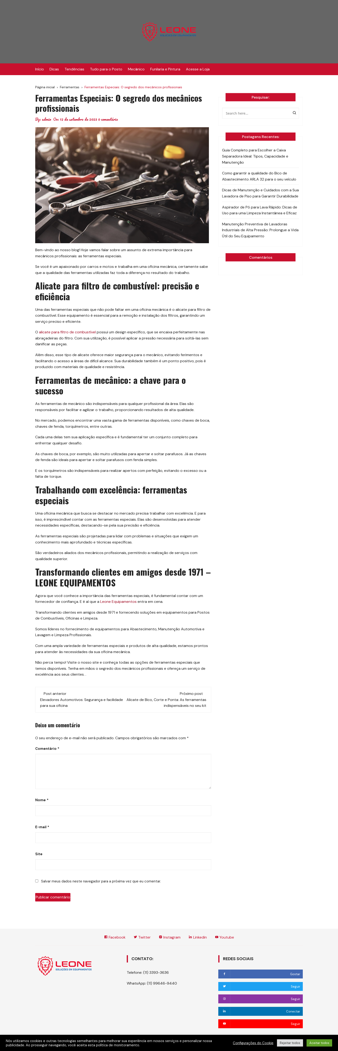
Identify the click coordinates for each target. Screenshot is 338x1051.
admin (46, 119)
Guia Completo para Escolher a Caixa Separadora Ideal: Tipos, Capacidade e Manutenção (255, 156)
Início (39, 69)
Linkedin (197, 937)
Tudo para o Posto (106, 69)
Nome (42, 800)
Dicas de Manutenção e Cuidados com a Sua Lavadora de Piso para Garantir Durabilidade (260, 193)
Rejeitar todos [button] (290, 1043)
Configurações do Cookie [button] (253, 1043)
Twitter (142, 937)
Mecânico (136, 69)
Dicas (54, 69)
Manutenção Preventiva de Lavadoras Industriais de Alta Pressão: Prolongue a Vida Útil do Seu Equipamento (260, 230)
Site (38, 854)
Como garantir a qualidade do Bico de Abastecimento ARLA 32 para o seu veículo (259, 176)
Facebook (115, 937)
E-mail (42, 827)
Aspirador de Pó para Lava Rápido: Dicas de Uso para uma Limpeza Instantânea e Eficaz (259, 210)
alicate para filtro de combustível (67, 332)
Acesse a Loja (198, 69)
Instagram (170, 937)
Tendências (74, 69)
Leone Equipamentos (118, 601)
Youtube (224, 937)
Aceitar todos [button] (319, 1043)
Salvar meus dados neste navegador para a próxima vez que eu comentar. (101, 881)
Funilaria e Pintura (165, 69)
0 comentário (108, 119)
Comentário (47, 748)
